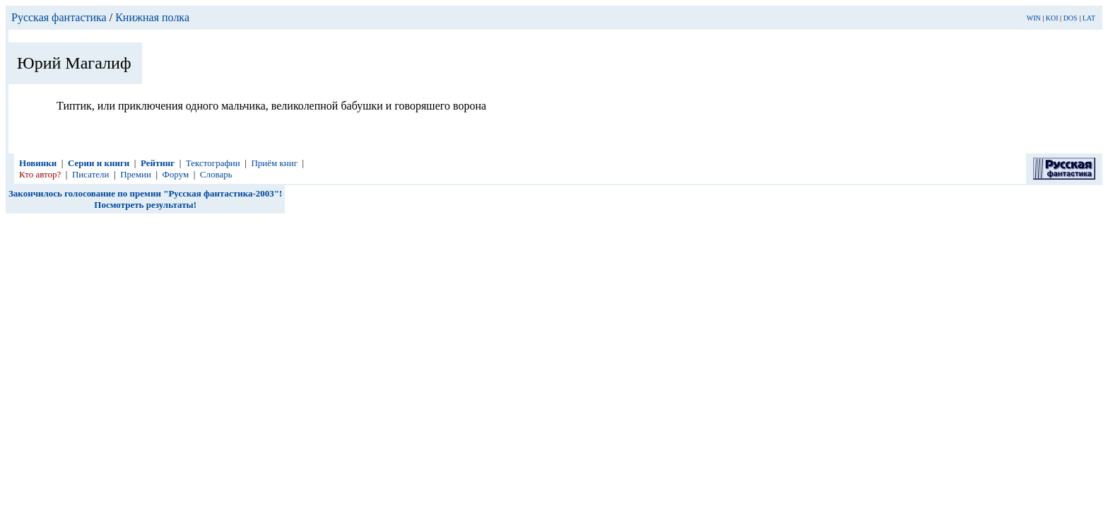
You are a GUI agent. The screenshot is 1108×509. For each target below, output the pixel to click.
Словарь (216, 174)
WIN (1034, 18)
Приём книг (274, 163)
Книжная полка (152, 17)
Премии (135, 174)
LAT (1089, 18)
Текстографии (213, 163)
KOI (1052, 18)
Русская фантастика (59, 17)
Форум (176, 174)
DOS (1070, 18)
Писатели (91, 174)
